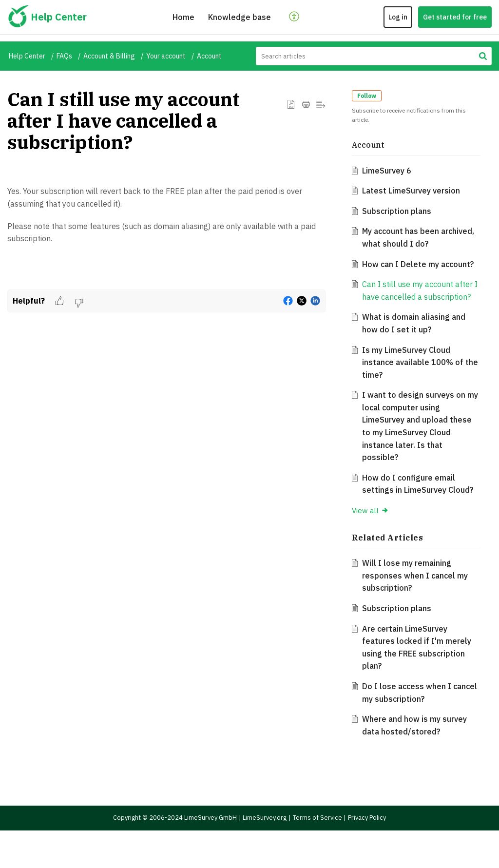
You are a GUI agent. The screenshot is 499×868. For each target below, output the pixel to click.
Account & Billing (109, 56)
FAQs (64, 56)
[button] (295, 17)
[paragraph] (166, 237)
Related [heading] (392, 574)
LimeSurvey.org (265, 855)
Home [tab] (183, 17)
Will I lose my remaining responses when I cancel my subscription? (419, 613)
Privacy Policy (367, 855)
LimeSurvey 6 (391, 170)
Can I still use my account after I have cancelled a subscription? (412, 309)
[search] (374, 56)
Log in (397, 17)
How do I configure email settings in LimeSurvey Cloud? (413, 515)
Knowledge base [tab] (239, 17)
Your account (166, 56)
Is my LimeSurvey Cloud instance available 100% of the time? (417, 387)
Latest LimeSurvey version (415, 190)
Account (209, 56)
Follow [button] (371, 95)
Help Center (27, 56)
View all (375, 548)
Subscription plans (401, 211)
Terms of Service (317, 855)
